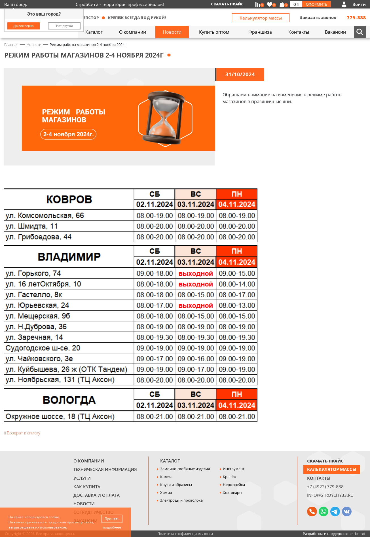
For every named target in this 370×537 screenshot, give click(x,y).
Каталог (170, 461)
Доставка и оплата (96, 495)
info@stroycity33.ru (330, 495)
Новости (84, 503)
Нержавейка (234, 484)
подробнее (112, 527)
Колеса (166, 476)
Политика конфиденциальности (185, 533)
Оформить (316, 4)
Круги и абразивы (176, 484)
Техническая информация (105, 469)
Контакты (318, 478)
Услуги (82, 478)
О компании (88, 461)
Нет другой (64, 26)
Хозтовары (232, 492)
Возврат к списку (22, 433)
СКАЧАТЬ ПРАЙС (325, 461)
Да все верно (23, 26)
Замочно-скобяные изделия (185, 468)
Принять (112, 518)
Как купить (86, 486)
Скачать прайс (227, 4)
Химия (166, 492)
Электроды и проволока (181, 500)
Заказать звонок (318, 17)
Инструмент (233, 468)
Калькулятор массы (261, 18)
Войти (359, 4)
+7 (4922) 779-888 (325, 486)
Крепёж (229, 476)
